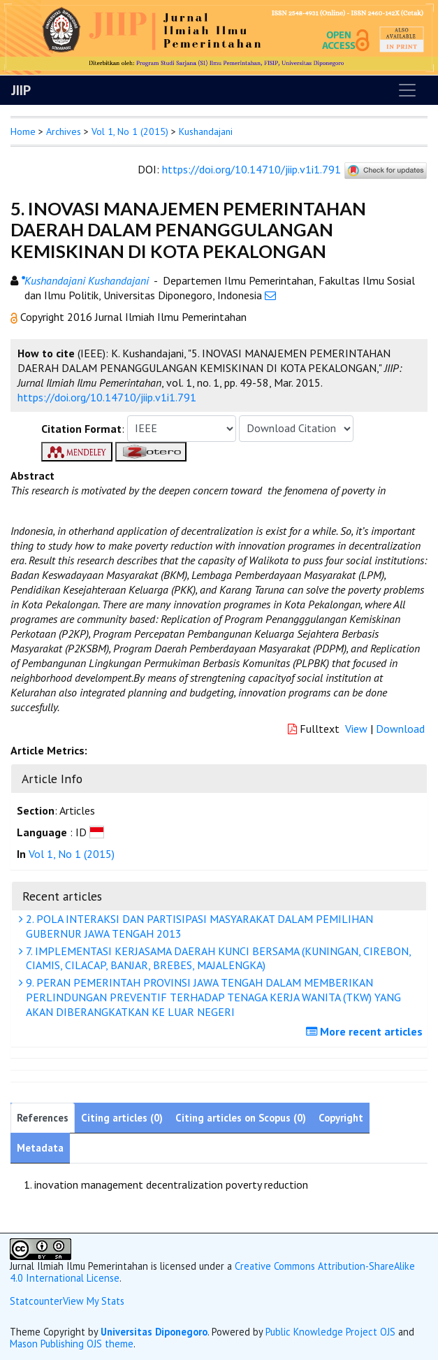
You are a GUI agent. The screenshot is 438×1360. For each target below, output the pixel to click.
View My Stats (93, 1301)
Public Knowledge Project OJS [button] (330, 1331)
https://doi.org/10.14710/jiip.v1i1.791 (251, 169)
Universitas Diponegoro (154, 1331)
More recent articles (366, 1031)
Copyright (341, 1117)
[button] (15, 317)
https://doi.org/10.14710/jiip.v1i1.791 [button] (106, 397)
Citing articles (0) (122, 1117)
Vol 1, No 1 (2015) (130, 131)
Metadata (40, 1147)
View (356, 729)
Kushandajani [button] (206, 131)
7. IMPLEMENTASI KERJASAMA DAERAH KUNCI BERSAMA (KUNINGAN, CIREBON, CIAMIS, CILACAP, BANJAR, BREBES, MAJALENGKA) (216, 958)
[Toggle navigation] (407, 90)
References (42, 1117)
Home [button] (23, 131)
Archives (63, 131)
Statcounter (36, 1301)
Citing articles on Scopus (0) (240, 1117)
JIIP (21, 90)
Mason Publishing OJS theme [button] (71, 1343)
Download (400, 729)
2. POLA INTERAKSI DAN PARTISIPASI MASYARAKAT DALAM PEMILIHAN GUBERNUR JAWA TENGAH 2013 (197, 926)
